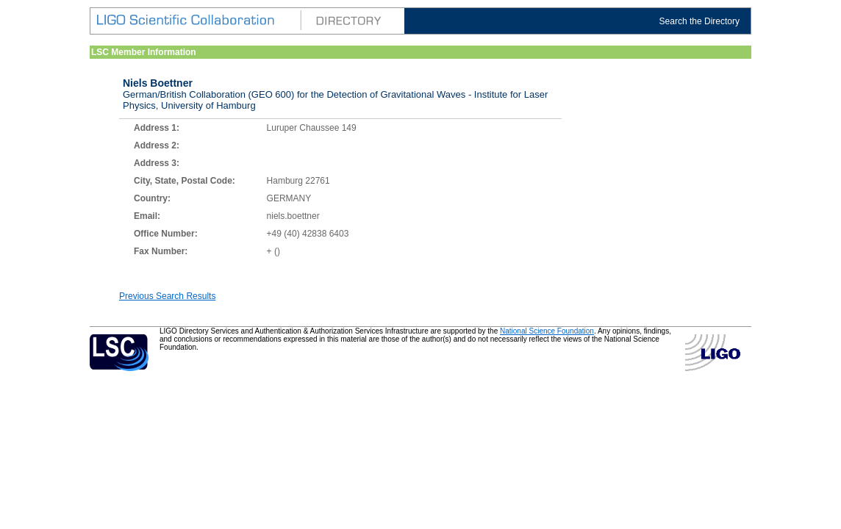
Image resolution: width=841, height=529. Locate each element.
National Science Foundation (547, 331)
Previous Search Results (167, 296)
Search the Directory (699, 21)
